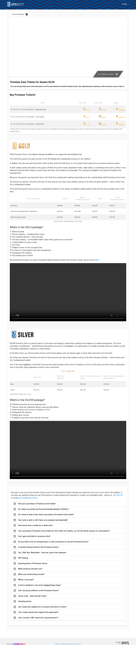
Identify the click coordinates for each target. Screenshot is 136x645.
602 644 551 (118, 495)
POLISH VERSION (20, 14)
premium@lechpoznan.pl (28, 498)
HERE (97, 260)
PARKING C (121, 109)
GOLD (86, 109)
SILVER (102, 109)
